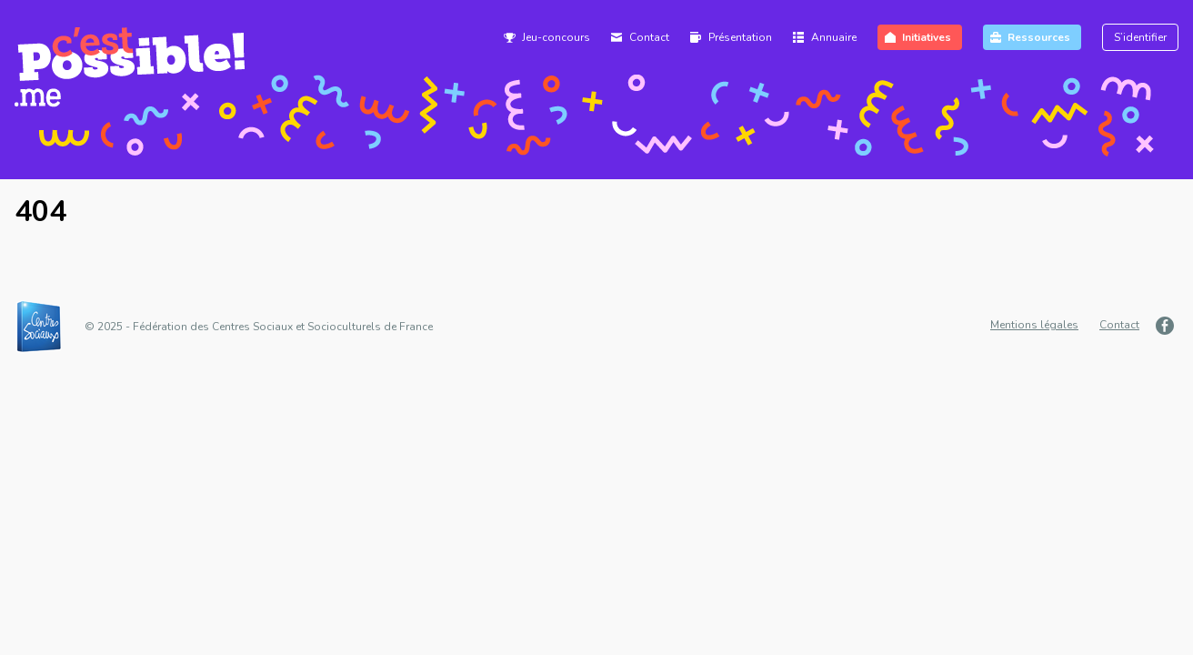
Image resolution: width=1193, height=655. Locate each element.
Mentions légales (1034, 324)
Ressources (1039, 37)
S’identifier (1140, 37)
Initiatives (926, 37)
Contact (649, 37)
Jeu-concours (556, 37)
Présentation (740, 37)
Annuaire (834, 37)
